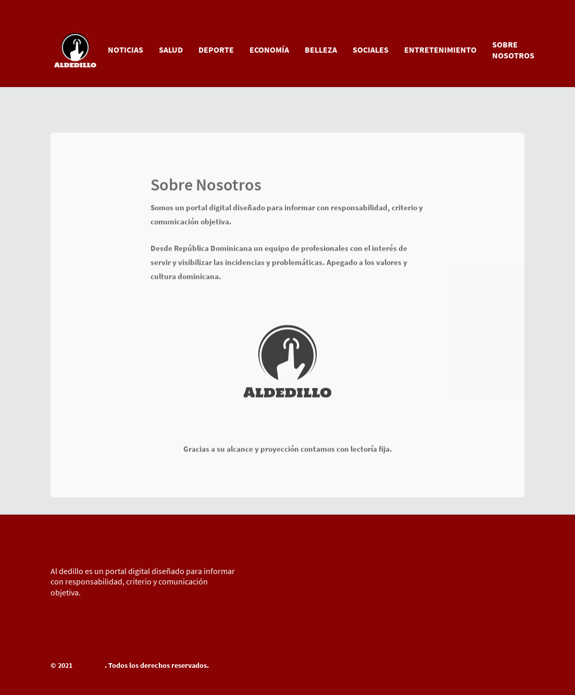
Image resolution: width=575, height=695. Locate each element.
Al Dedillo (89, 665)
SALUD (171, 49)
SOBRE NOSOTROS (513, 49)
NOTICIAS (125, 49)
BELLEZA (321, 49)
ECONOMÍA (269, 49)
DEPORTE (216, 49)
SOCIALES (371, 49)
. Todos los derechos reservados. (157, 665)
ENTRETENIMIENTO (440, 49)
